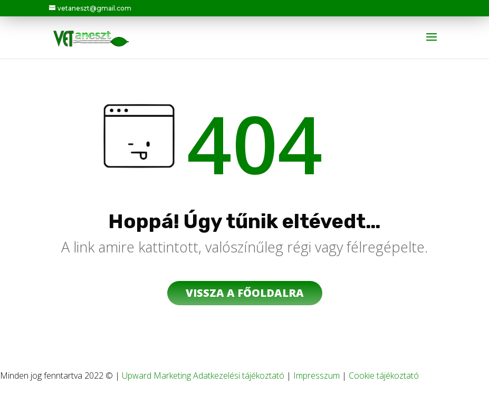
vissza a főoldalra (245, 293)
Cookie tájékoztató (384, 375)
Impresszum (316, 375)
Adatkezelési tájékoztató (238, 375)
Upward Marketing (157, 375)
